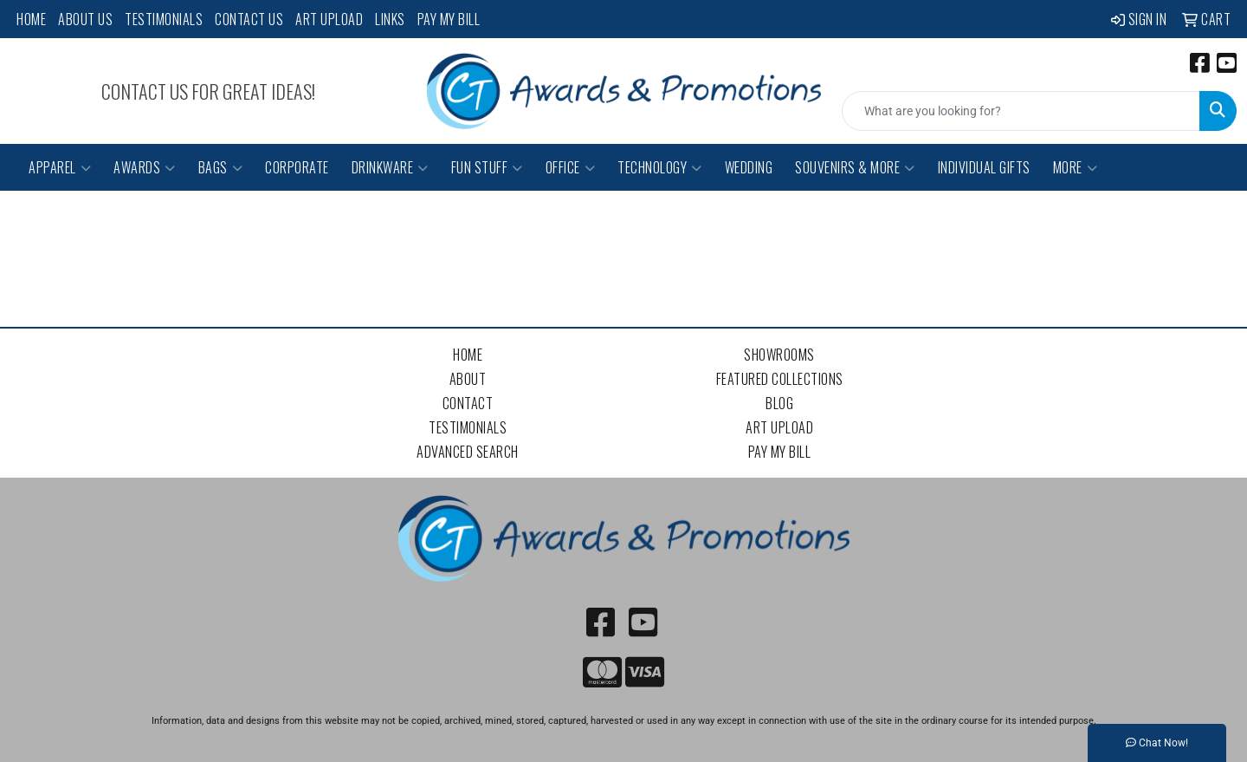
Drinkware (390, 167)
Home (31, 19)
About (468, 378)
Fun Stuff (487, 167)
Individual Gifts (984, 167)
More (1075, 167)
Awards (144, 167)
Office (571, 167)
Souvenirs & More (855, 167)
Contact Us (249, 19)
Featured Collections (779, 378)
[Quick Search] (1021, 111)
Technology (659, 167)
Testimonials (164, 19)
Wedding (749, 167)
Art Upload (329, 19)
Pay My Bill (449, 19)
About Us (85, 19)
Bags (220, 167)
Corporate (297, 167)
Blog (779, 403)
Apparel (60, 167)
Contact (468, 403)
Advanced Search (468, 451)
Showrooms (779, 354)
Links (390, 19)
